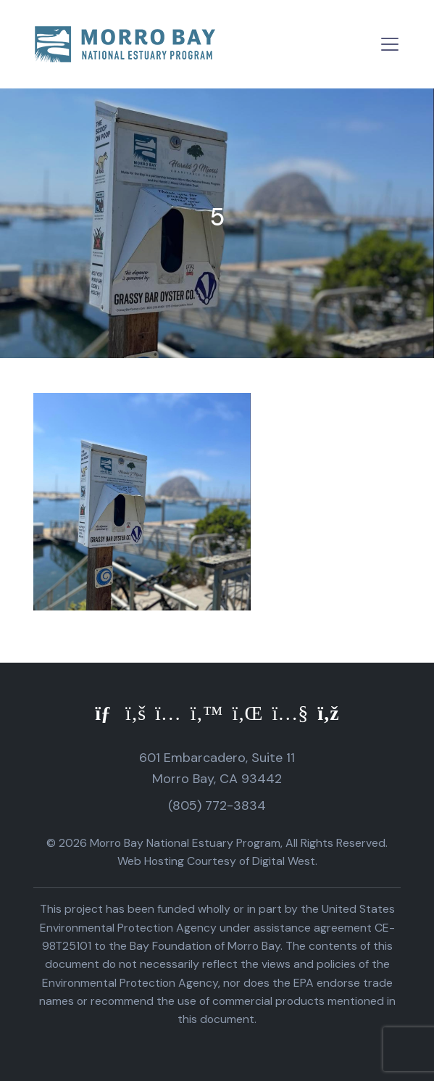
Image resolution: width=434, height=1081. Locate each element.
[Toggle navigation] (389, 44)
